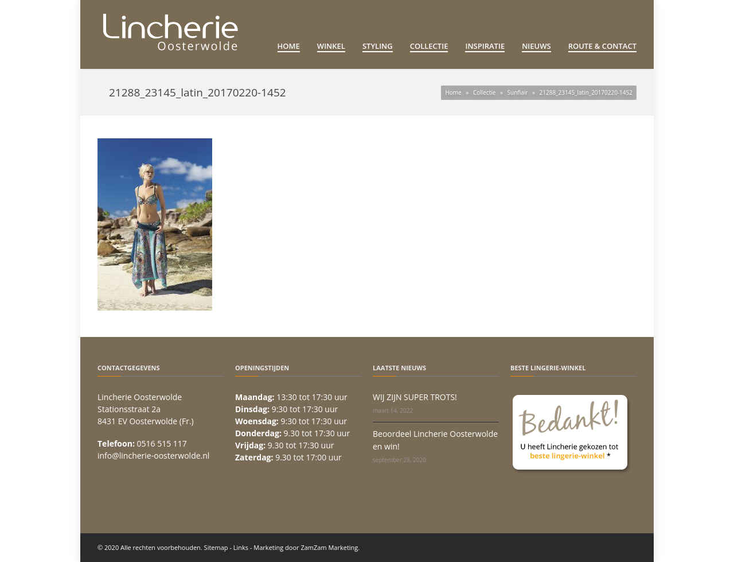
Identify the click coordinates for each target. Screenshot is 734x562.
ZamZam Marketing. (330, 547)
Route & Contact (602, 46)
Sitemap (216, 547)
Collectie (429, 46)
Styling (377, 46)
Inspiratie (485, 46)
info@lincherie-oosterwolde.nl (153, 455)
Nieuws (536, 46)
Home (289, 46)
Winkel (331, 46)
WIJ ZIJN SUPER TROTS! (415, 397)
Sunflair (517, 92)
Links (240, 547)
